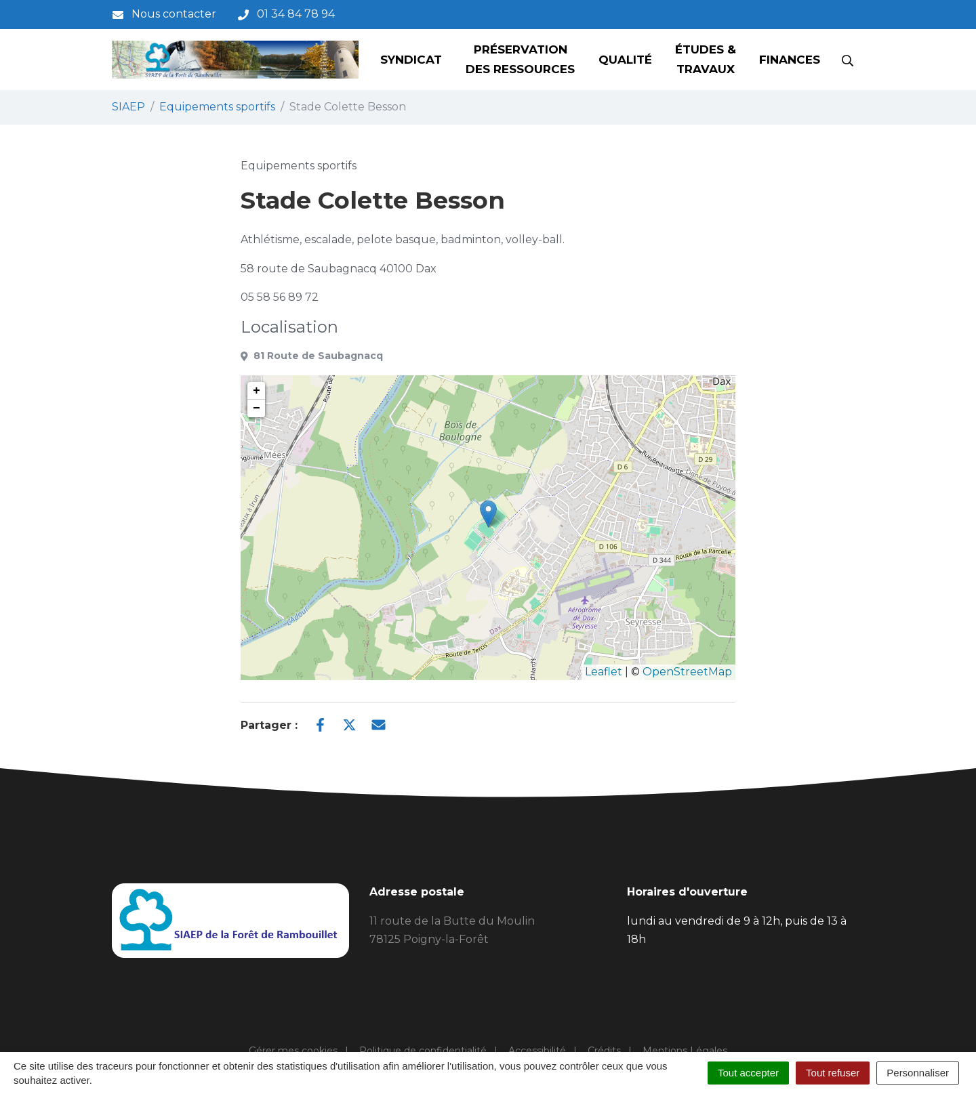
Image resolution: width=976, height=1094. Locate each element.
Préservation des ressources (520, 59)
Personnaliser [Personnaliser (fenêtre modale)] (918, 1072)
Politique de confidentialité (423, 1051)
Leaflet (603, 671)
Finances (789, 59)
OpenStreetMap (687, 671)
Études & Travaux (705, 59)
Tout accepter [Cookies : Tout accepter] (748, 1072)
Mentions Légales (685, 1051)
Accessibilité (537, 1051)
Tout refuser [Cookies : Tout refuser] (832, 1072)
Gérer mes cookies (293, 1051)
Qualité (625, 59)
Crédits (604, 1051)
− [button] (256, 408)
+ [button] (256, 391)
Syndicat (411, 59)
